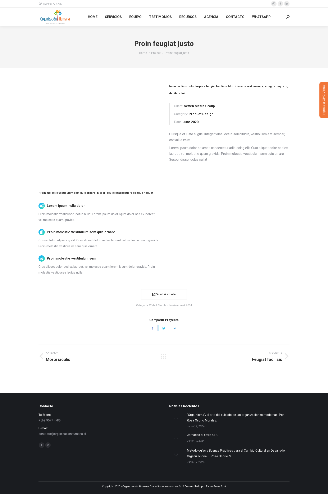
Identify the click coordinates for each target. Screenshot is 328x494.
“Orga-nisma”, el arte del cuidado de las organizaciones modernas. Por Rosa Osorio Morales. (235, 417)
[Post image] (176, 418)
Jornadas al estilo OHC (203, 435)
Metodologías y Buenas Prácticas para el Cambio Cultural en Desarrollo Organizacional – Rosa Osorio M (236, 453)
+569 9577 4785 (50, 3)
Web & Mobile (157, 305)
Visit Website (164, 294)
